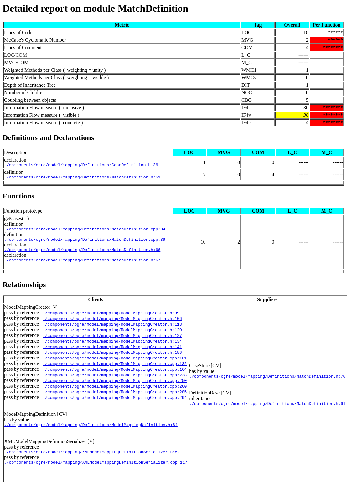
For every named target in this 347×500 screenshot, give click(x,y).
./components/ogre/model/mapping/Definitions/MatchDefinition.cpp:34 (84, 232)
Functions (18, 198)
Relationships (24, 290)
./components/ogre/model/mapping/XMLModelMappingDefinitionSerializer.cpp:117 (95, 470)
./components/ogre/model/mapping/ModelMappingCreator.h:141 (112, 352)
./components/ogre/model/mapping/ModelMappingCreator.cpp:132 (115, 369)
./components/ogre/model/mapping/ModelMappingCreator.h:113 (112, 329)
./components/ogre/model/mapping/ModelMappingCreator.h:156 (112, 358)
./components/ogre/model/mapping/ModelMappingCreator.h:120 (112, 335)
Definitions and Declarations (48, 137)
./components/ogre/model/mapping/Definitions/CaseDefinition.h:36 (81, 165)
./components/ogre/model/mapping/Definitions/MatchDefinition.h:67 (82, 265)
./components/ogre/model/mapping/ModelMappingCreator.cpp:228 (115, 380)
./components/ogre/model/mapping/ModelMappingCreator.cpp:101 (115, 363)
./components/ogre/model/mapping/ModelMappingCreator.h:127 (112, 341)
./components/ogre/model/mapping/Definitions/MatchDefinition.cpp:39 (84, 243)
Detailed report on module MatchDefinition (95, 8)
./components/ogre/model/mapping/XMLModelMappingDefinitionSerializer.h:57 (92, 459)
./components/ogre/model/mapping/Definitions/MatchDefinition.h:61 (82, 179)
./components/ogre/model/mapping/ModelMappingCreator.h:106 (112, 324)
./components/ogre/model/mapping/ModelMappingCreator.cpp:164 (115, 375)
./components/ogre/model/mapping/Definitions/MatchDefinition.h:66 (82, 254)
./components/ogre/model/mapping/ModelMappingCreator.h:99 (111, 318)
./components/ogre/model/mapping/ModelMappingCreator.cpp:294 (115, 403)
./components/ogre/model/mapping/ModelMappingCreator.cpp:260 (115, 391)
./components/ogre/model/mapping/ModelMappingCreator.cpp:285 (115, 397)
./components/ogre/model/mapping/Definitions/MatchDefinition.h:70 (267, 383)
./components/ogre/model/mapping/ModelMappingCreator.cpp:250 (115, 386)
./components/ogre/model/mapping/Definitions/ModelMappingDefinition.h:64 (91, 431)
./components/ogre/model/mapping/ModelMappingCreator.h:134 (112, 346)
